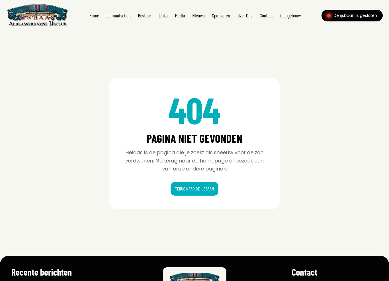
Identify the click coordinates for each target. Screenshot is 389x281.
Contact (266, 15)
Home (94, 15)
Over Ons (245, 15)
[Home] (37, 26)
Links (163, 15)
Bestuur (144, 15)
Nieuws (198, 15)
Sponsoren (221, 15)
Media (180, 15)
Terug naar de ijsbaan (194, 188)
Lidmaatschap (119, 15)
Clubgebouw (290, 15)
